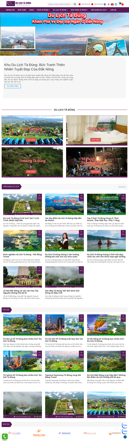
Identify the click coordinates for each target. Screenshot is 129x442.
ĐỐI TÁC (6, 424)
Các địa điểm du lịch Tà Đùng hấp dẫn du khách (63, 219)
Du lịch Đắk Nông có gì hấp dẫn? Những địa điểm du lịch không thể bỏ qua (106, 376)
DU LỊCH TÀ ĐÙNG (64, 109)
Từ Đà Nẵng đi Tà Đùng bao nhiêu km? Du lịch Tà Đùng (105, 339)
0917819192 (84, 4)
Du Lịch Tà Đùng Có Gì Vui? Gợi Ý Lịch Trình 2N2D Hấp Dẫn (21, 219)
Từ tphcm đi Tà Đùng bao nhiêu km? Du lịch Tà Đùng (22, 376)
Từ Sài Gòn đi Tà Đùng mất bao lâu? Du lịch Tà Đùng (64, 339)
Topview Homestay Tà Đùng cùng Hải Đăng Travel (63, 376)
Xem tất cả (122, 187)
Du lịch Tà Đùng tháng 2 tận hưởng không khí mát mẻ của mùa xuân (62, 255)
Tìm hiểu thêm (12, 86)
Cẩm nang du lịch (11, 186)
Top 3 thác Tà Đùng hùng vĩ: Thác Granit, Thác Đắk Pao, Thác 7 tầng (103, 219)
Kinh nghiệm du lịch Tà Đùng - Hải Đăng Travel (22, 255)
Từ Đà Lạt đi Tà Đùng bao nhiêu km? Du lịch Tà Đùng (22, 339)
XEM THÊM (31, 140)
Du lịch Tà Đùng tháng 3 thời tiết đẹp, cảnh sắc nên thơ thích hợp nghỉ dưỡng (106, 255)
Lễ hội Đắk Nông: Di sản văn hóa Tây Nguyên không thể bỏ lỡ (20, 291)
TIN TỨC (6, 310)
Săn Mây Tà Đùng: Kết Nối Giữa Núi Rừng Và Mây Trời (62, 291)
